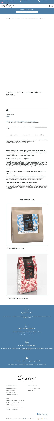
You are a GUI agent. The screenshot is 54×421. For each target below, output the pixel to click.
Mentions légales (10, 392)
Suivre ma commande (34, 388)
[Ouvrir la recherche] (4, 6)
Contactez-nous (10, 390)
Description (13, 135)
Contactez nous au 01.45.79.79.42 (44, 0)
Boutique (12, 18)
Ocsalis (24, 418)
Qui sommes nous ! (11, 388)
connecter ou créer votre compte (26, 127)
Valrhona (8, 95)
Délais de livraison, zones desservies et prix (13, 405)
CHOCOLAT (18, 18)
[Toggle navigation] (2, 6)
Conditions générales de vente (14, 402)
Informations (39, 135)
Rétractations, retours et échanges (15, 400)
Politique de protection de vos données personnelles (14, 408)
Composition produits (12, 394)
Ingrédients (26, 135)
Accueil (7, 18)
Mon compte (31, 390)
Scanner (45, 414)
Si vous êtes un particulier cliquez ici (27, 12)
